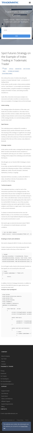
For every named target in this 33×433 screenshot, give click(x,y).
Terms (27, 420)
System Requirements (7, 404)
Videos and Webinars (7, 398)
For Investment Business (7, 384)
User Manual (4, 393)
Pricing (2, 371)
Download (3, 373)
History (3, 361)
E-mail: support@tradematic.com (9, 413)
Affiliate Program (5, 401)
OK (4, 428)
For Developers (5, 379)
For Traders (4, 376)
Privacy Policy (20, 420)
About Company (5, 356)
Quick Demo (4, 396)
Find (16, 36)
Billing (2, 406)
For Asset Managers (6, 381)
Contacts (3, 364)
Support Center (5, 391)
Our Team (4, 359)
